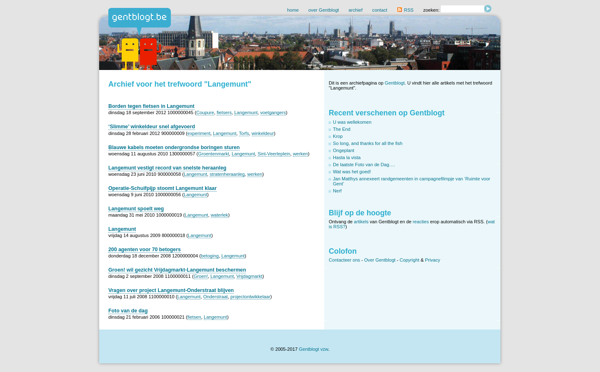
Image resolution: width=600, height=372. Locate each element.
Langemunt (246, 112)
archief (356, 9)
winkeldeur (263, 133)
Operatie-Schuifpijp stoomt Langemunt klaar (162, 188)
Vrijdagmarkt (249, 276)
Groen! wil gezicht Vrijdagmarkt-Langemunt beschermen (177, 270)
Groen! (201, 276)
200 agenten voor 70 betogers (144, 249)
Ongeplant (343, 150)
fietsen (194, 317)
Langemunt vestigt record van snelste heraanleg (167, 168)
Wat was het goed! (352, 171)
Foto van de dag (128, 311)
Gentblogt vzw (313, 349)
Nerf (337, 190)
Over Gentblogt (379, 259)
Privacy (432, 259)
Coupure (205, 112)
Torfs (244, 133)
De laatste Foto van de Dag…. (364, 164)
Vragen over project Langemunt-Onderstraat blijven (171, 290)
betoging (210, 255)
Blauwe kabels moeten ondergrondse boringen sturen (174, 147)
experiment (199, 133)
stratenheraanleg (227, 174)
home (293, 9)
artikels (361, 221)
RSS (405, 9)
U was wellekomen (352, 122)
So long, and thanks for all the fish (367, 143)
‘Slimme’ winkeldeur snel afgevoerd (151, 127)
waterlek (219, 214)
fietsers (224, 112)
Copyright (409, 259)
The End (341, 129)
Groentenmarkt (213, 153)
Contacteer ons (344, 259)
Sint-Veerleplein (274, 153)
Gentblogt (395, 82)
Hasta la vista (347, 157)
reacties (420, 221)
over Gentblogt (323, 9)
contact (379, 9)
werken (300, 153)
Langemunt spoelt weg (136, 209)
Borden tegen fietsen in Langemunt (151, 106)
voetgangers (273, 112)
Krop (337, 136)
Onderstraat (215, 296)
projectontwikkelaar (250, 296)
